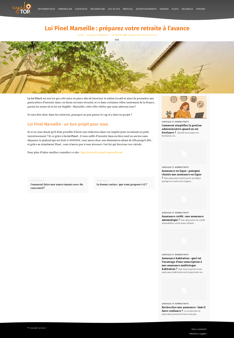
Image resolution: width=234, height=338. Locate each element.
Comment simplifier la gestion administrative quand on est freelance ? (182, 129)
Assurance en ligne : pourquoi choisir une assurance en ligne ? (181, 174)
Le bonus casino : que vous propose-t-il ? (122, 184)
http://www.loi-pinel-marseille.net (102, 152)
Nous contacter (199, 329)
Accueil (80, 35)
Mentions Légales (198, 333)
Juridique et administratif (97, 35)
